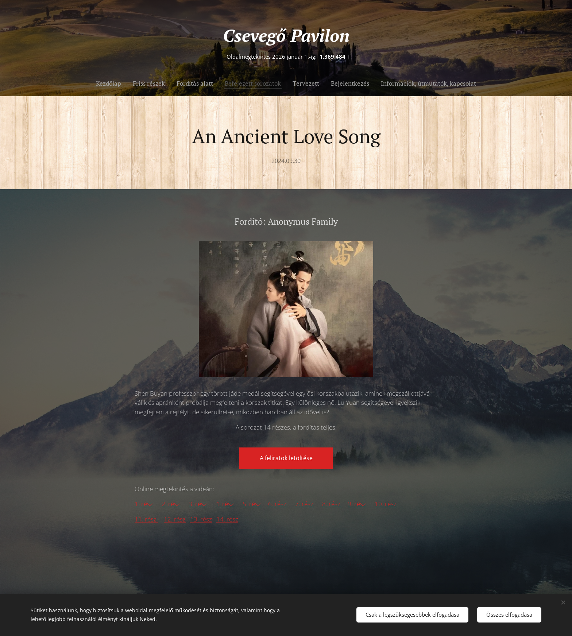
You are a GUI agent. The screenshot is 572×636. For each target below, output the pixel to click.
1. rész (144, 504)
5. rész (252, 504)
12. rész (175, 519)
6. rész (278, 504)
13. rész (201, 519)
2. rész (171, 504)
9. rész (357, 504)
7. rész (305, 504)
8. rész (332, 504)
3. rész (198, 504)
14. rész (227, 519)
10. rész (386, 504)
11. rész (146, 519)
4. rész (225, 504)
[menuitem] (111, 83)
